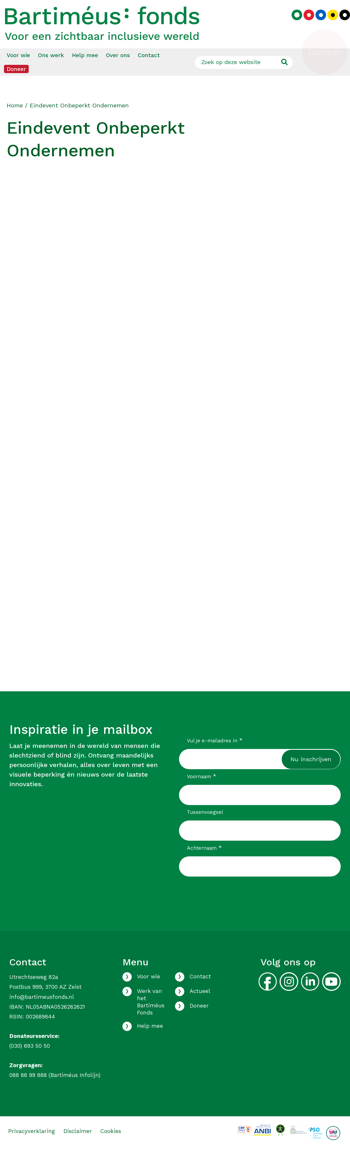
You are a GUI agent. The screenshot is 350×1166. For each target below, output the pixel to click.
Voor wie (18, 69)
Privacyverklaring (31, 1146)
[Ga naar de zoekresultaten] (284, 76)
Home (15, 120)
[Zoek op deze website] (244, 76)
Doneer (16, 83)
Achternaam (204, 862)
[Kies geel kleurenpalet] (328, 23)
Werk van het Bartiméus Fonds (150, 1016)
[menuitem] (18, 70)
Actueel (200, 1006)
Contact (149, 69)
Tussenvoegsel (205, 827)
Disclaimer (77, 1146)
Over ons (118, 69)
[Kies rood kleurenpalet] (305, 23)
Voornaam (201, 791)
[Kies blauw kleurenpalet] (316, 23)
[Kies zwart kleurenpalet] (340, 23)
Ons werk (51, 69)
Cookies (110, 1146)
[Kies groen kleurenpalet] (293, 23)
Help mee (85, 69)
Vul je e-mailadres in (214, 755)
